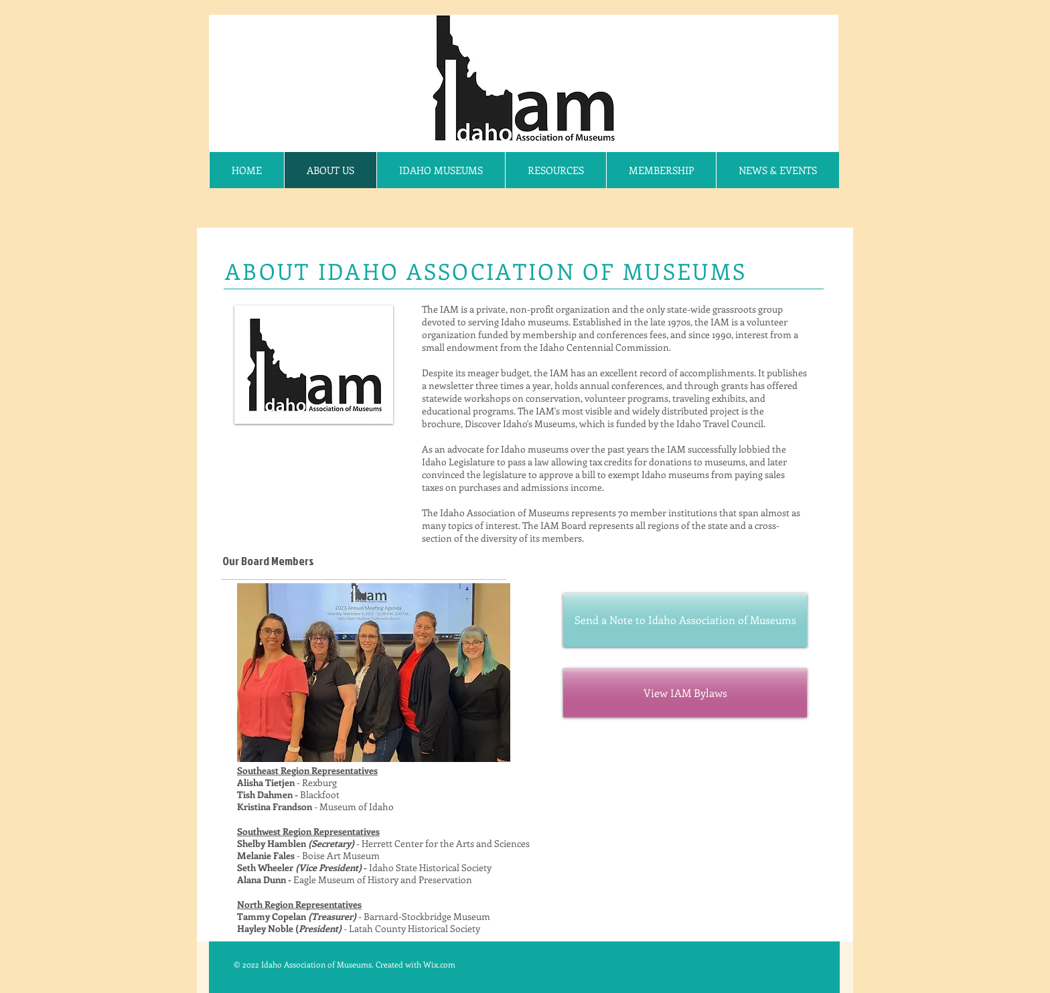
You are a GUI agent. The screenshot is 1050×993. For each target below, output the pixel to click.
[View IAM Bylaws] (685, 692)
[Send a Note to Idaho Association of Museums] (685, 620)
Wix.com (439, 964)
